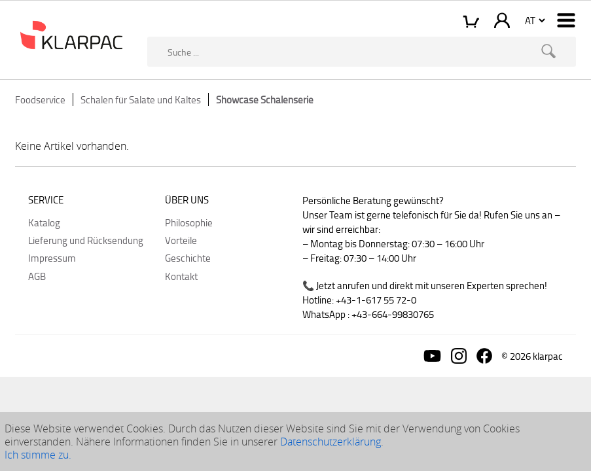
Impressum (52, 257)
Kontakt (181, 276)
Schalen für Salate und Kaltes (141, 99)
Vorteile (181, 240)
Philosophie (189, 222)
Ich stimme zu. (38, 454)
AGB (37, 276)
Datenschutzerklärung (330, 441)
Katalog (44, 222)
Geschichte (188, 257)
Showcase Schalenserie (264, 99)
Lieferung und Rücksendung (85, 240)
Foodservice (40, 99)
